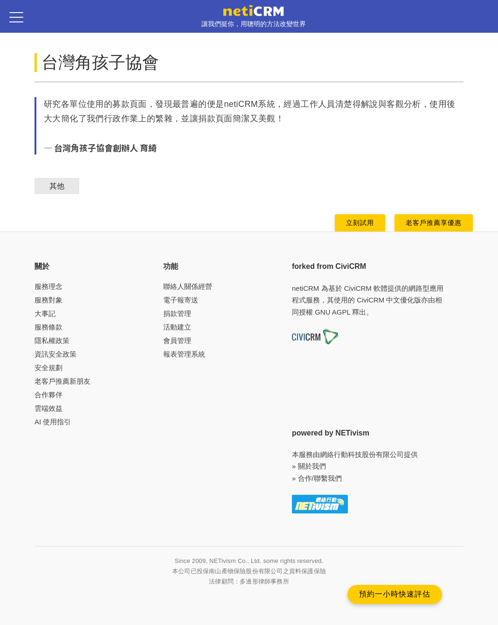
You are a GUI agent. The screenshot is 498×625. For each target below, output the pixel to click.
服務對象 (48, 300)
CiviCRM (358, 288)
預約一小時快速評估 (394, 594)
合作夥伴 (48, 395)
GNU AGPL (332, 312)
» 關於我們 (309, 466)
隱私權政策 (52, 340)
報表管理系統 (184, 354)
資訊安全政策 (55, 354)
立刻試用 (360, 222)
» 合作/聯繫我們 (317, 478)
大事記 (45, 313)
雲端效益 (48, 408)
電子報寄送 (180, 300)
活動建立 (177, 327)
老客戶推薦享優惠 (434, 222)
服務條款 (48, 327)
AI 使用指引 (53, 422)
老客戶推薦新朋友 (62, 381)
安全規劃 (48, 368)
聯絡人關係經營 (187, 286)
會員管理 (177, 340)
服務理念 (48, 286)
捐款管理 (177, 313)
